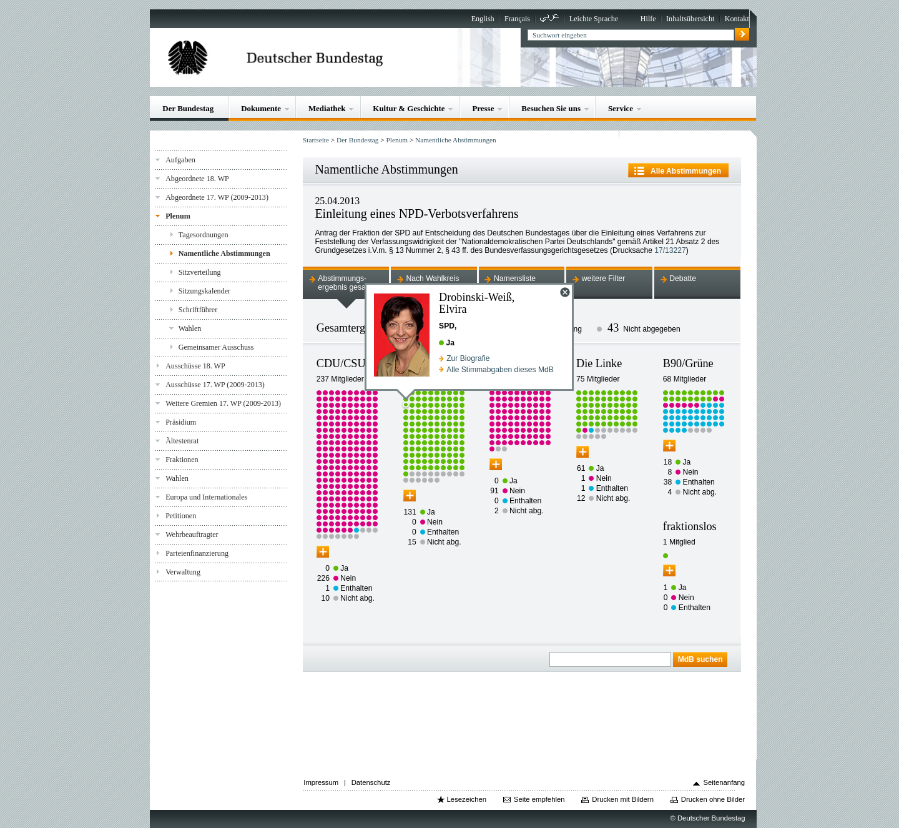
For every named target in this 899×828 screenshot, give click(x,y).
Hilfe (648, 18)
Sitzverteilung (200, 272)
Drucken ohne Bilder (713, 799)
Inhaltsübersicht (690, 18)
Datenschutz (371, 782)
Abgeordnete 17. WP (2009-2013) (216, 197)
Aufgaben (180, 159)
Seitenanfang (724, 782)
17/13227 (670, 250)
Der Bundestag (188, 108)
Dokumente (261, 108)
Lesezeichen (466, 799)
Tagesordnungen (203, 234)
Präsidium (180, 422)
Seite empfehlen (539, 799)
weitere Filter (604, 278)
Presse (483, 108)
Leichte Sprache (593, 18)
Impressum (320, 782)
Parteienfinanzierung (196, 553)
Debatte (682, 278)
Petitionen (180, 515)
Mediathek (327, 108)
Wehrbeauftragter (191, 534)
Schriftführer (198, 309)
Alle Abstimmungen (686, 171)
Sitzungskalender (204, 291)
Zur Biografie (467, 358)
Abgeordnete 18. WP (197, 178)
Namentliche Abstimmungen (224, 253)
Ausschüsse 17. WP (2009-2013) (215, 384)
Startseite (316, 140)
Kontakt (737, 18)
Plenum (177, 216)
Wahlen (190, 328)
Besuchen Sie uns (551, 108)
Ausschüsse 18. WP (195, 366)
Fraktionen (181, 459)
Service (620, 108)
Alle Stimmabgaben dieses (500, 369)
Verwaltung (182, 572)
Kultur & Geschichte (409, 108)
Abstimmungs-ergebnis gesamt (346, 283)
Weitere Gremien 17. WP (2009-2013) (223, 403)
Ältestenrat (182, 440)
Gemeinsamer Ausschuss (216, 347)
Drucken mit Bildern (623, 799)
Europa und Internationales (206, 497)
